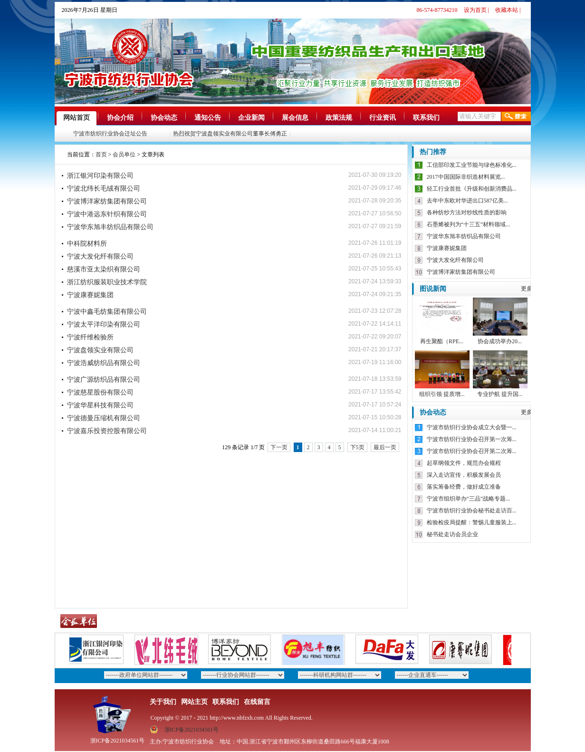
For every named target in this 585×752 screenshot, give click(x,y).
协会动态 (164, 117)
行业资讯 (382, 117)
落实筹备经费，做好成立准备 (464, 486)
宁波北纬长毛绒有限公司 (103, 188)
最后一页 (385, 447)
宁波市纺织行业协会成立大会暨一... (472, 427)
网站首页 (76, 117)
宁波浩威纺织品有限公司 (103, 362)
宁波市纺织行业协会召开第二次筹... (472, 451)
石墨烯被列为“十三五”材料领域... (468, 224)
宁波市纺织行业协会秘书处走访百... (472, 510)
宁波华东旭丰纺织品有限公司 (110, 227)
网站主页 (194, 701)
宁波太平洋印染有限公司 (103, 324)
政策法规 (339, 117)
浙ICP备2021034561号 (191, 729)
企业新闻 (251, 117)
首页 (101, 154)
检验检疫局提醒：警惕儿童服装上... (472, 522)
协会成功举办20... (500, 341)
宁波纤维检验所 (90, 337)
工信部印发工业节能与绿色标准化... (472, 165)
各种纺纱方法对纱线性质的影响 (467, 212)
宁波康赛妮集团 (90, 295)
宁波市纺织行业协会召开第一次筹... (472, 439)
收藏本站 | (507, 10)
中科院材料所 (87, 243)
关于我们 (163, 701)
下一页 (279, 447)
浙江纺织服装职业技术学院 (107, 282)
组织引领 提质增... (442, 394)
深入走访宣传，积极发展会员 (464, 475)
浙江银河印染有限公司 (100, 175)
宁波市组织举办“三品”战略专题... (468, 498)
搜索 (516, 116)
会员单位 (124, 154)
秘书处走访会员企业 (452, 534)
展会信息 (295, 117)
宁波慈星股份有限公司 (100, 392)
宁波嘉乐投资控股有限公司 (107, 430)
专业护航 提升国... (500, 394)
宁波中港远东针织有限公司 (107, 214)
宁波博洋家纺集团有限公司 (107, 201)
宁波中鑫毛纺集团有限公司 (107, 311)
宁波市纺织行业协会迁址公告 (111, 133)
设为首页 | (476, 10)
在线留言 (257, 701)
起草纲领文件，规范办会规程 (464, 463)
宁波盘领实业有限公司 (100, 350)
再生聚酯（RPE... (441, 341)
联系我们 (426, 117)
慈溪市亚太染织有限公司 (103, 269)
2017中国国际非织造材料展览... (466, 177)
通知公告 (207, 117)
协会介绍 (120, 117)
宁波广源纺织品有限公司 (103, 379)
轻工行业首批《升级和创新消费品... (472, 188)
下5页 (357, 447)
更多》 (529, 288)
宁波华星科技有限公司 (100, 405)
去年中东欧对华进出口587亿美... (467, 200)
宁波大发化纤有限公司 (100, 256)
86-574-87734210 (437, 10)
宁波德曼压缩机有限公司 (103, 418)
